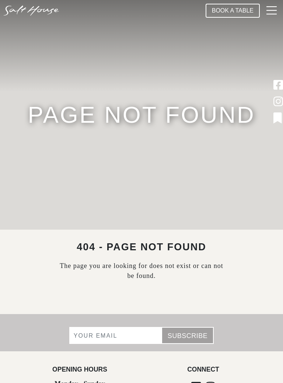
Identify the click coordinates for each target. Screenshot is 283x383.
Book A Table (233, 10)
